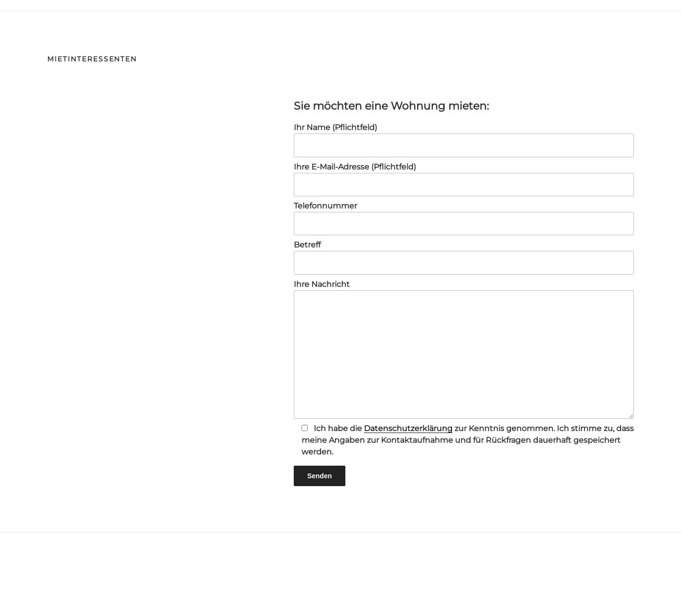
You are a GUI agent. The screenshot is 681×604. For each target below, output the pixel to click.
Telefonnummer (464, 218)
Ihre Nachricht (464, 349)
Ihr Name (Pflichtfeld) (464, 140)
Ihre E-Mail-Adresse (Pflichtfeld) (464, 179)
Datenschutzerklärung (408, 428)
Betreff (464, 257)
